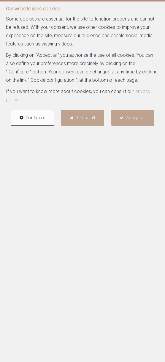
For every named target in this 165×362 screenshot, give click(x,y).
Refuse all (85, 117)
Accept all (136, 117)
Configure (35, 117)
